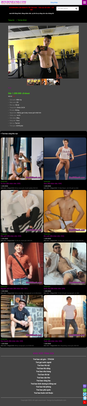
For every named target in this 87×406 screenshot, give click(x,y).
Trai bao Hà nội (43, 365)
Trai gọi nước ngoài (43, 362)
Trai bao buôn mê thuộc (43, 393)
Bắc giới (11, 236)
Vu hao (11, 183)
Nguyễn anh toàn (14, 289)
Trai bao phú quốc (43, 390)
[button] (77, 27)
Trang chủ (11, 20)
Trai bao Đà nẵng (43, 368)
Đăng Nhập (54, 2)
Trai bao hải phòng (43, 387)
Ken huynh (12, 341)
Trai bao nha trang (43, 371)
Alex (53, 183)
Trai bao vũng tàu (43, 381)
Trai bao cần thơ (43, 378)
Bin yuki (54, 236)
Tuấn (53, 341)
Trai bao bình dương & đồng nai (43, 384)
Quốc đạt (54, 289)
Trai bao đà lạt (4, 181)
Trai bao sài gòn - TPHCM (43, 359)
